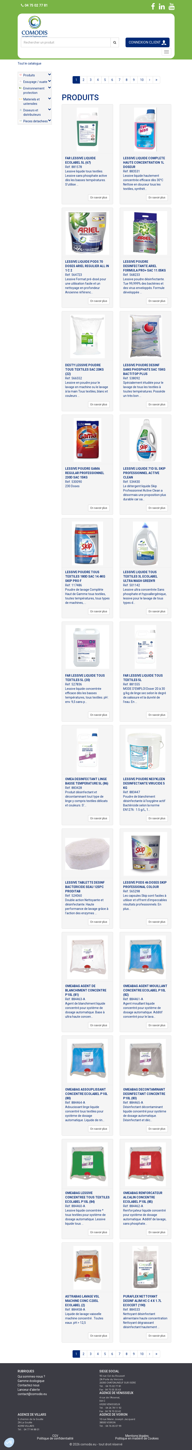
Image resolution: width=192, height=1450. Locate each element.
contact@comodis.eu (32, 1394)
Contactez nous (28, 1385)
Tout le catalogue (29, 63)
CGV (55, 1436)
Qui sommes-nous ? (31, 1376)
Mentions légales (137, 1436)
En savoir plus (98, 197)
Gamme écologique (31, 1381)
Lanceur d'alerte (29, 1389)
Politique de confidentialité (55, 1438)
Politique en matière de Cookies (137, 1438)
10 (142, 80)
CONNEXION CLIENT (147, 42)
